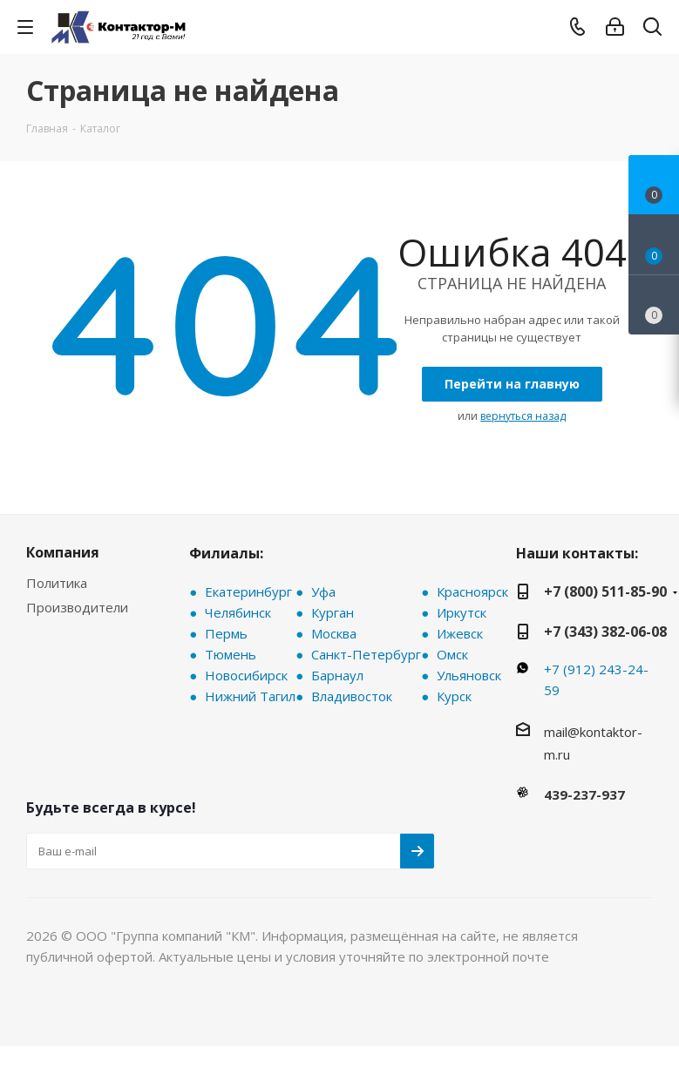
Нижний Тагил (250, 696)
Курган (332, 612)
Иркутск (461, 612)
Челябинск (238, 612)
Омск (452, 654)
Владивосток (351, 696)
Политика (56, 582)
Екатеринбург (248, 591)
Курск (454, 696)
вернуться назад (523, 416)
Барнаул (337, 675)
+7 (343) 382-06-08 (605, 631)
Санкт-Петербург (366, 654)
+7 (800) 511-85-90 (605, 591)
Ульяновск (469, 675)
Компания (62, 552)
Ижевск (460, 633)
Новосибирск (246, 675)
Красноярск (472, 591)
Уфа (323, 591)
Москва (333, 633)
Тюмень (230, 654)
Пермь (226, 633)
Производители (77, 607)
